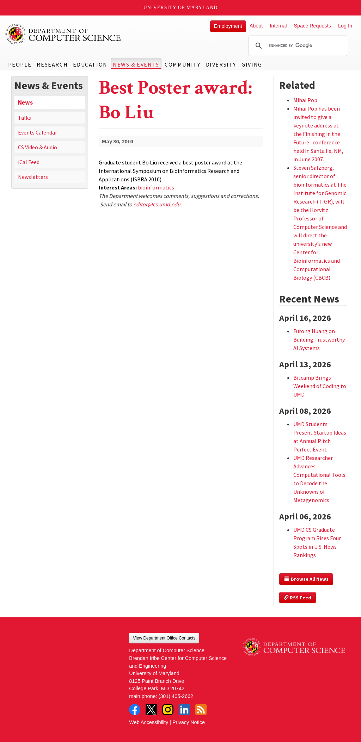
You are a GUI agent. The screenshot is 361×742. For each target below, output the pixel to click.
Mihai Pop (305, 100)
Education (90, 64)
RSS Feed (297, 597)
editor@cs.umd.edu (156, 204)
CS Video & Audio (37, 147)
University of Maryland (180, 7)
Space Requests (312, 26)
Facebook (134, 709)
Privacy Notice (188, 722)
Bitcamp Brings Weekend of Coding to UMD (319, 386)
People (20, 64)
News (25, 102)
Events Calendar (37, 132)
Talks (24, 117)
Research (52, 64)
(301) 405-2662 (176, 696)
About (256, 26)
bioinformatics (156, 187)
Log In (345, 26)
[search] (297, 46)
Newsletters (33, 176)
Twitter (151, 709)
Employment (228, 26)
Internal (278, 26)
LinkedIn (184, 709)
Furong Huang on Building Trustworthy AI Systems (319, 339)
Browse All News (306, 579)
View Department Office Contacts (164, 638)
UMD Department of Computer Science (63, 34)
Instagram (167, 709)
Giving (251, 64)
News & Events (136, 64)
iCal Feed (28, 162)
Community (182, 64)
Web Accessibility (148, 722)
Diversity (221, 64)
